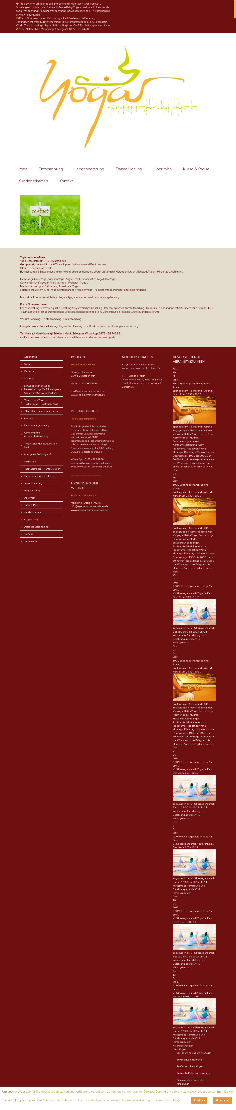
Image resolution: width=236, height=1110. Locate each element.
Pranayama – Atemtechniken (40, 476)
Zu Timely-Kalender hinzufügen (194, 1052)
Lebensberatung (89, 169)
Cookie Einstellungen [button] (168, 1100)
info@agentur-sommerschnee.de (89, 506)
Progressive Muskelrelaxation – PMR (41, 445)
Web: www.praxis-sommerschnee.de (91, 466)
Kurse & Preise (196, 169)
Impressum (30, 541)
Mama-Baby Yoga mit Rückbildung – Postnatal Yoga (41, 402)
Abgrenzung (31, 519)
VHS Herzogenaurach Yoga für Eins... (193, 593)
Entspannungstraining (36, 425)
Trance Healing (129, 169)
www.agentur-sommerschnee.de (89, 510)
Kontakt (66, 181)
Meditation (30, 461)
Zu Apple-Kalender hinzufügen (194, 1073)
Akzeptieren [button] (222, 1100)
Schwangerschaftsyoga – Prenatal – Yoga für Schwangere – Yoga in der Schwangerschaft (42, 389)
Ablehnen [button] (199, 1100)
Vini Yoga (29, 371)
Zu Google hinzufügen (189, 1059)
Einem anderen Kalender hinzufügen (190, 1082)
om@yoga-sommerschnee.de (88, 391)
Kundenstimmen (33, 181)
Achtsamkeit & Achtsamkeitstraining (36, 434)
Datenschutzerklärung (36, 526)
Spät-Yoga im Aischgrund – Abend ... (193, 390)
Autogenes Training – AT (38, 454)
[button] (179, 1049)
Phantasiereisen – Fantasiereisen (42, 468)
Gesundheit (30, 356)
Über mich (162, 169)
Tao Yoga (29, 378)
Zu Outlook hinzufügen (190, 1066)
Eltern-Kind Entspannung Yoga (41, 411)
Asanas (28, 418)
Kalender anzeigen (183, 1045)
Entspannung (51, 169)
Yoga (23, 169)
